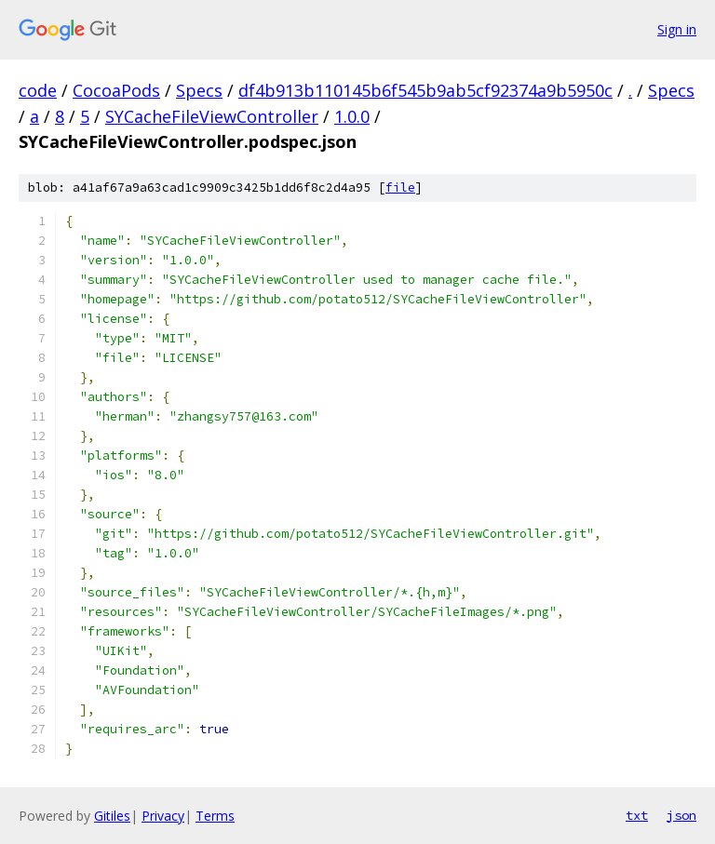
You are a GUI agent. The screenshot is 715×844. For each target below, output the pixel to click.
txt (637, 815)
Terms (215, 815)
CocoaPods (116, 90)
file (400, 187)
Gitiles (112, 815)
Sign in (676, 29)
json (681, 815)
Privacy (163, 815)
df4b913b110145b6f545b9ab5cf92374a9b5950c (425, 90)
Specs (199, 90)
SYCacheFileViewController (211, 116)
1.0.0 (352, 116)
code (38, 90)
